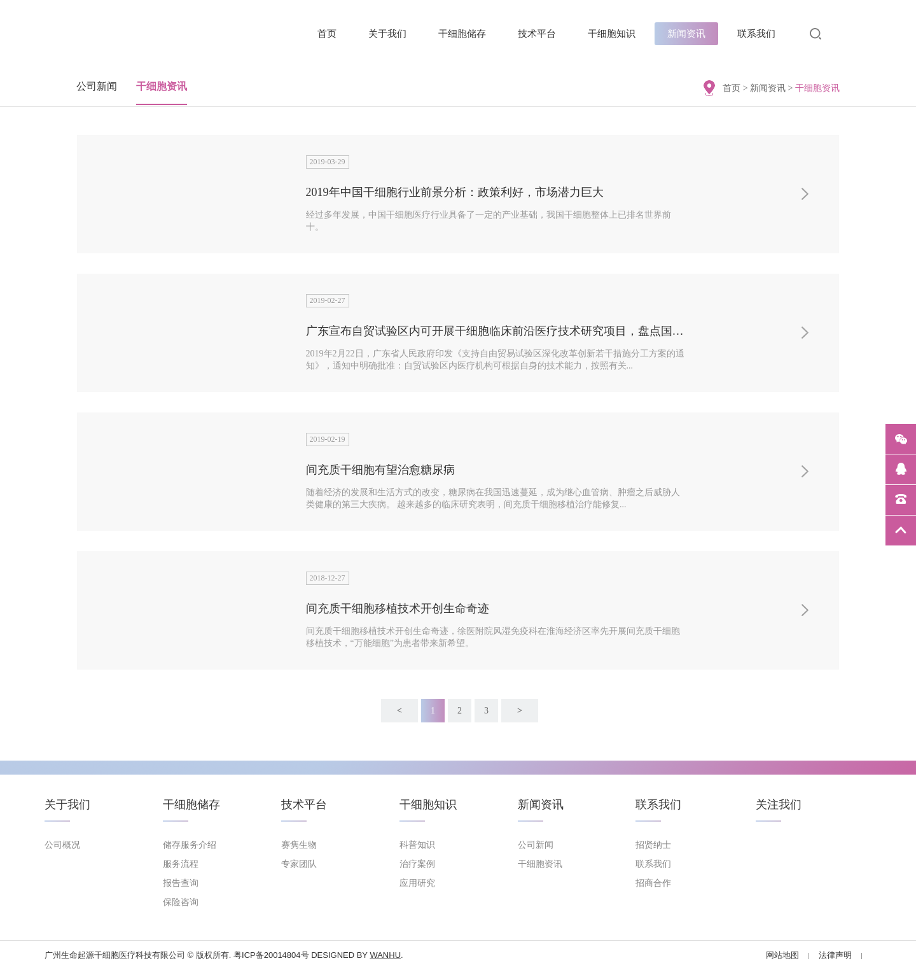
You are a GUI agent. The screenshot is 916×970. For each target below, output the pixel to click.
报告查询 (180, 883)
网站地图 (782, 955)
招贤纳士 (653, 845)
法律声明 (835, 955)
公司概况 (62, 845)
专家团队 (299, 864)
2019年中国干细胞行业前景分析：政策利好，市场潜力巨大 (455, 192)
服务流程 (180, 864)
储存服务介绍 (189, 845)
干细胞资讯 (161, 86)
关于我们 (387, 34)
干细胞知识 (611, 34)
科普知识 (417, 845)
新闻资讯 (686, 34)
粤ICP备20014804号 (271, 955)
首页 (327, 34)
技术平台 (537, 34)
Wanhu (385, 955)
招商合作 (653, 883)
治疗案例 (417, 864)
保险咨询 (180, 902)
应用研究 (417, 883)
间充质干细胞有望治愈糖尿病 (380, 469)
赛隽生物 (299, 845)
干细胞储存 (462, 34)
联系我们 (756, 34)
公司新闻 (96, 86)
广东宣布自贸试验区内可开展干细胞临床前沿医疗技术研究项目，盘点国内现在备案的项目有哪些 (552, 331)
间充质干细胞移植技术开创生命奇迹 (397, 608)
